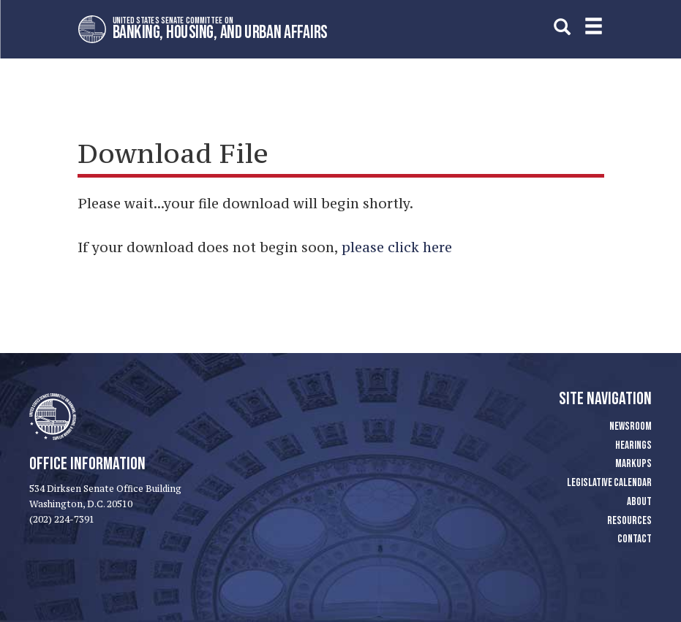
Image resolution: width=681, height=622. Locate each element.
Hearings (633, 445)
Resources (629, 521)
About (639, 502)
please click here (397, 247)
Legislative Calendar (609, 483)
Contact (634, 539)
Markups (633, 464)
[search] (562, 27)
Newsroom (630, 426)
